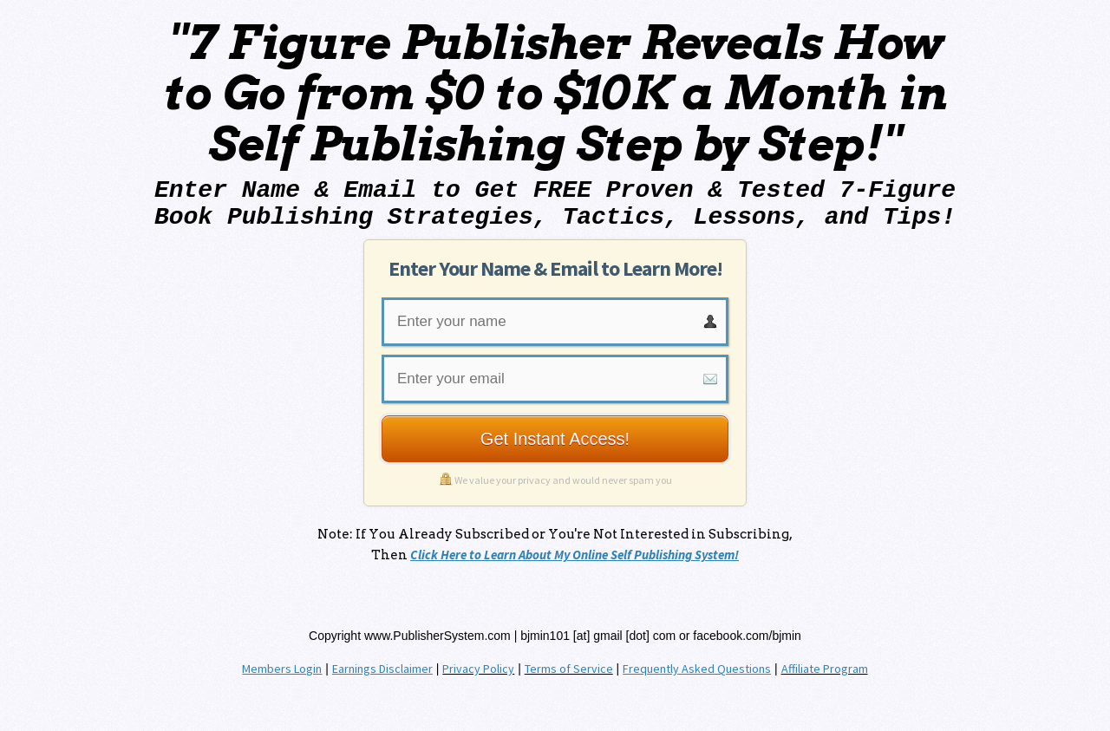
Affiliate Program (824, 668)
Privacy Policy (478, 668)
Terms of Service (569, 668)
